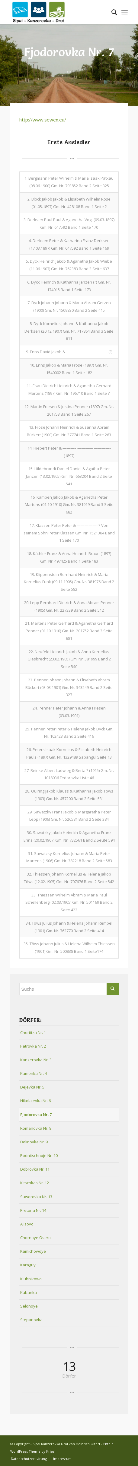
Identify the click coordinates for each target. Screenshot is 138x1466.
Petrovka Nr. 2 (33, 1046)
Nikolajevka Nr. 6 (35, 1100)
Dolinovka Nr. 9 (34, 1142)
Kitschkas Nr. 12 (34, 1182)
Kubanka (28, 1292)
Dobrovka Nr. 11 (35, 1169)
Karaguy (28, 1265)
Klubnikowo (31, 1279)
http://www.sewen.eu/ (42, 120)
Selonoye (29, 1306)
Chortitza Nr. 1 (33, 1032)
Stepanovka (31, 1319)
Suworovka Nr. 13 (36, 1196)
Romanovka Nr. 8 (35, 1128)
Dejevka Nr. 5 (32, 1087)
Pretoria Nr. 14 (33, 1210)
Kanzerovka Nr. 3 (36, 1059)
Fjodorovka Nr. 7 (36, 1114)
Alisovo (27, 1224)
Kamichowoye (33, 1251)
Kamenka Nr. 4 (33, 1073)
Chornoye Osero (35, 1237)
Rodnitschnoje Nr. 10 (39, 1155)
